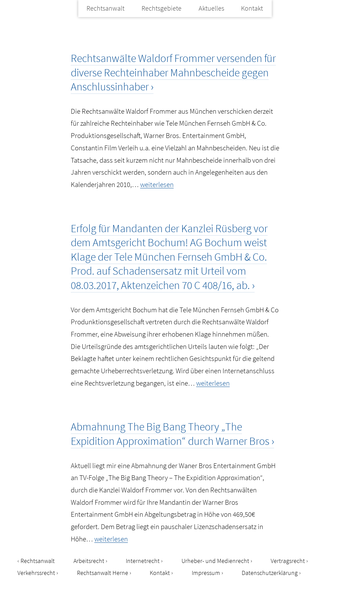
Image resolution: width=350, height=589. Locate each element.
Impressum (206, 573)
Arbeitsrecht (88, 561)
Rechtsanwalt (105, 8)
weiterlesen (157, 184)
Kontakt (252, 8)
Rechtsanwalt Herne (102, 573)
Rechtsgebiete (161, 8)
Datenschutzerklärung (270, 573)
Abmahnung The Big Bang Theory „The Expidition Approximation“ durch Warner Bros (170, 434)
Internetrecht (143, 561)
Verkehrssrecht (36, 573)
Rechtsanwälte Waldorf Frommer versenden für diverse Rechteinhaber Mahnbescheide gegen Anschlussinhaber (173, 72)
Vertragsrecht (288, 561)
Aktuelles (211, 8)
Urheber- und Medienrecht (215, 561)
